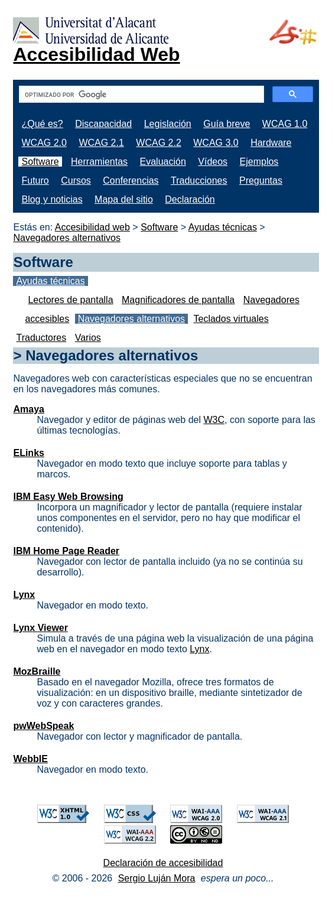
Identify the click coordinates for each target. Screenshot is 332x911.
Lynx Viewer (40, 628)
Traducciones (199, 180)
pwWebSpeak (43, 726)
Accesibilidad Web (96, 54)
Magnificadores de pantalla (178, 300)
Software (39, 162)
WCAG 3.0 (215, 143)
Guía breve (226, 124)
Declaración (189, 199)
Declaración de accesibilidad (163, 863)
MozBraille (36, 671)
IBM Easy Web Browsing (68, 497)
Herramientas (99, 162)
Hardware (270, 143)
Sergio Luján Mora (157, 878)
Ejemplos (259, 162)
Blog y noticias (51, 199)
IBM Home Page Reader (66, 551)
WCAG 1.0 (284, 124)
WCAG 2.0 (43, 143)
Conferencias (130, 180)
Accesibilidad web (92, 227)
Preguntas (260, 180)
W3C (213, 420)
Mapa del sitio (124, 199)
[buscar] (140, 94)
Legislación (167, 124)
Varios (88, 338)
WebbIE (30, 759)
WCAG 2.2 (158, 143)
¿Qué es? (42, 124)
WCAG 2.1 (101, 143)
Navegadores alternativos (66, 238)
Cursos (76, 180)
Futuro (34, 180)
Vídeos (212, 162)
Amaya (28, 409)
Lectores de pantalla (70, 300)
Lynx (24, 595)
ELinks (28, 453)
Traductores (41, 338)
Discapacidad (103, 124)
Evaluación (163, 162)
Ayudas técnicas (222, 227)
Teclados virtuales (231, 319)
